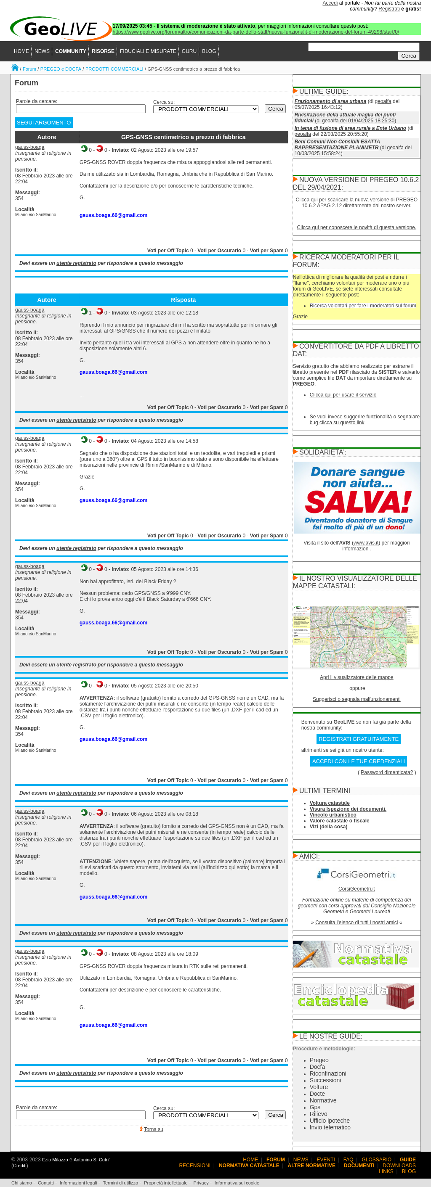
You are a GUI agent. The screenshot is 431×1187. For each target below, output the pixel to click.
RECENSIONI (194, 1165)
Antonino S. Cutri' (91, 1159)
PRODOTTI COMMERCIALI (114, 68)
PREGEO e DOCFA (60, 68)
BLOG (209, 51)
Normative (323, 1100)
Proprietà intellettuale (165, 1182)
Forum (29, 68)
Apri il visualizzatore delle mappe (357, 677)
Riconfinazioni (328, 1073)
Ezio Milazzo (55, 1159)
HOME (21, 51)
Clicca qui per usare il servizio (343, 395)
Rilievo (318, 1113)
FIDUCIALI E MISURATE (148, 51)
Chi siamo (21, 1182)
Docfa (317, 1066)
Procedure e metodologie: (324, 1049)
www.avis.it (366, 543)
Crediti (20, 1165)
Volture (319, 1087)
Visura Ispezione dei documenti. (348, 809)
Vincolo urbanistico (333, 815)
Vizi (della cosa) (329, 827)
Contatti (46, 1182)
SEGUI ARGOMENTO (44, 122)
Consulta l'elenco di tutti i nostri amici (356, 922)
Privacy (201, 1182)
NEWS (42, 51)
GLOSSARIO (377, 1160)
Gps (315, 1107)
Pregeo (319, 1060)
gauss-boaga (29, 147)
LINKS (386, 1171)
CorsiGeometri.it (356, 889)
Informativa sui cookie (237, 1182)
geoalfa (383, 101)
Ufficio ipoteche (330, 1120)
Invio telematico (330, 1127)
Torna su (153, 1129)
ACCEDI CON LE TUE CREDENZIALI (358, 761)
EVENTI (326, 1160)
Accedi (330, 3)
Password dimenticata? (387, 772)
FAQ (348, 1160)
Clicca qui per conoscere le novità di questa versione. (357, 227)
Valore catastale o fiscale (340, 821)
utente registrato (76, 263)
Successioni (325, 1080)
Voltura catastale (330, 803)
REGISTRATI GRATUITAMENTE (359, 739)
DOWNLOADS (399, 1165)
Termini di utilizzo (120, 1182)
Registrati (389, 9)
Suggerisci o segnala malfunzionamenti (357, 699)
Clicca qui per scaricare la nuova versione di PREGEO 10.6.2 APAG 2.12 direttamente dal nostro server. (357, 203)
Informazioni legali (78, 1182)
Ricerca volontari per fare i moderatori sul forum (363, 306)
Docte (317, 1093)
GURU (189, 51)
